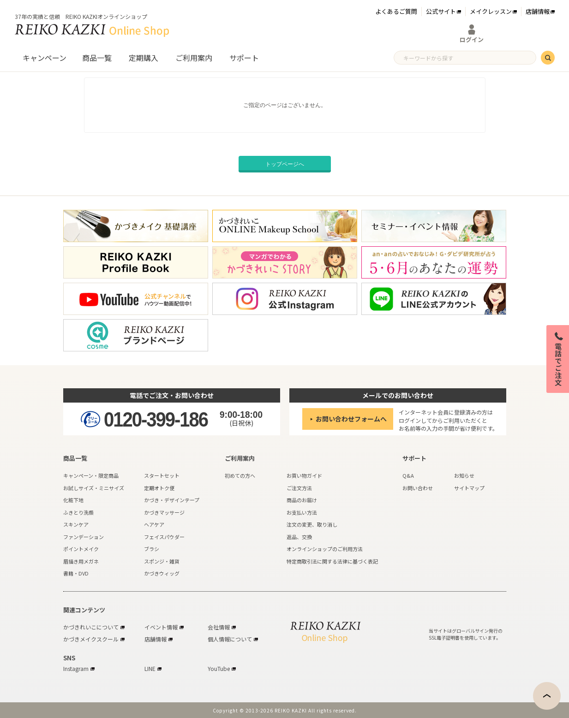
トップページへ (284, 164)
